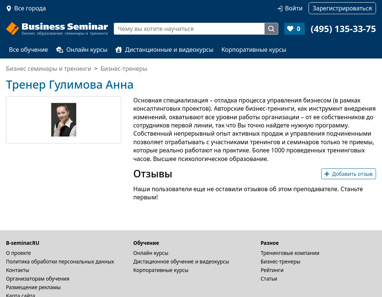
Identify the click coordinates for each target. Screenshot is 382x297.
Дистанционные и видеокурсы (164, 49)
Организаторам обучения (37, 278)
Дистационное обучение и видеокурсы (181, 261)
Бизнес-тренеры (281, 261)
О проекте (18, 252)
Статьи (269, 278)
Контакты (17, 270)
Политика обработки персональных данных (60, 261)
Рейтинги (272, 270)
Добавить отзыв (349, 173)
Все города (30, 8)
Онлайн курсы (82, 49)
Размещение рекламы (33, 287)
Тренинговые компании (290, 252)
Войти (294, 8)
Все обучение (28, 49)
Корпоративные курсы (253, 49)
